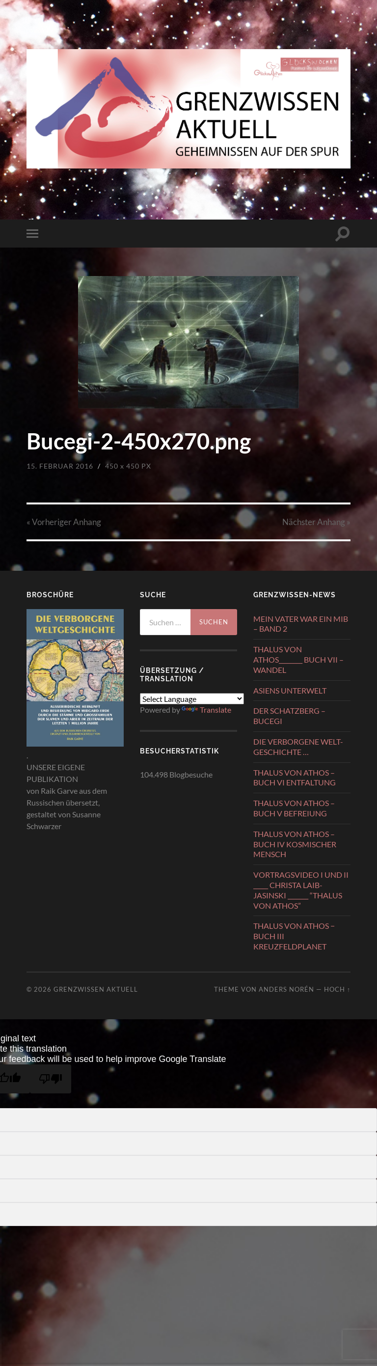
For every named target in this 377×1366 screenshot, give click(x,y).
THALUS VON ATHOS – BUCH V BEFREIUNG (294, 808)
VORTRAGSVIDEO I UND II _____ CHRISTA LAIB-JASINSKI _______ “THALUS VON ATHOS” (301, 890)
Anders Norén (286, 989)
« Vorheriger (64, 522)
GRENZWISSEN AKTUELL (96, 989)
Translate (206, 709)
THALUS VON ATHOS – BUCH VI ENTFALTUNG (294, 777)
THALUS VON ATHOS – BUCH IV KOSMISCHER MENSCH (294, 844)
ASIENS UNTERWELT (289, 690)
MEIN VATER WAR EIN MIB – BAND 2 (300, 624)
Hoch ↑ (337, 989)
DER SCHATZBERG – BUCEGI (289, 715)
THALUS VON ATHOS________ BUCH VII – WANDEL (298, 659)
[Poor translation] (50, 1078)
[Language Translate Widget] (192, 698)
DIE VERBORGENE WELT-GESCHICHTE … (298, 746)
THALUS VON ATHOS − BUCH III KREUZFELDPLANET (294, 936)
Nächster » (316, 522)
